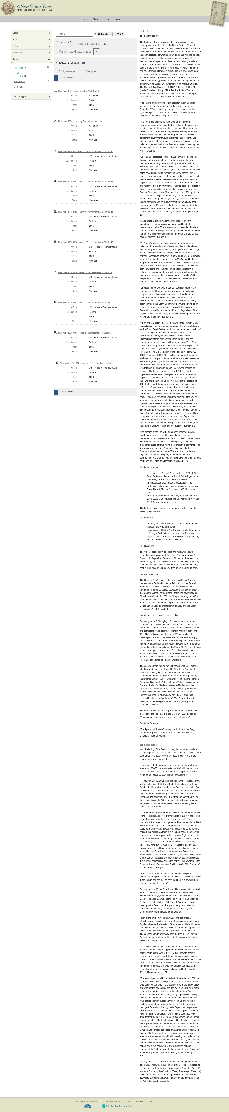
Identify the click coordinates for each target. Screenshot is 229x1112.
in (95, 34)
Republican (19, 81)
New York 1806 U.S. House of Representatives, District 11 (85, 151)
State (15, 33)
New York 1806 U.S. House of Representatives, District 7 (85, 333)
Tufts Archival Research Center (117, 1101)
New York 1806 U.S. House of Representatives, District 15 (85, 182)
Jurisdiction (18, 53)
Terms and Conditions (144, 1101)
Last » (71, 78)
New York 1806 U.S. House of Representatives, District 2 (85, 272)
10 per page (90, 71)
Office (15, 46)
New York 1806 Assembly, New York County (79, 91)
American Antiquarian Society (87, 1101)
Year (15, 39)
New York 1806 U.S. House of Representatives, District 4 (85, 302)
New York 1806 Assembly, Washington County (80, 121)
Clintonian (19, 87)
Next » (83, 63)
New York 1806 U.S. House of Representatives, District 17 (85, 242)
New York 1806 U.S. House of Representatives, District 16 (85, 212)
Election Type (19, 96)
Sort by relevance (67, 71)
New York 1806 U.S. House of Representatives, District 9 (87, 363)
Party (15, 59)
